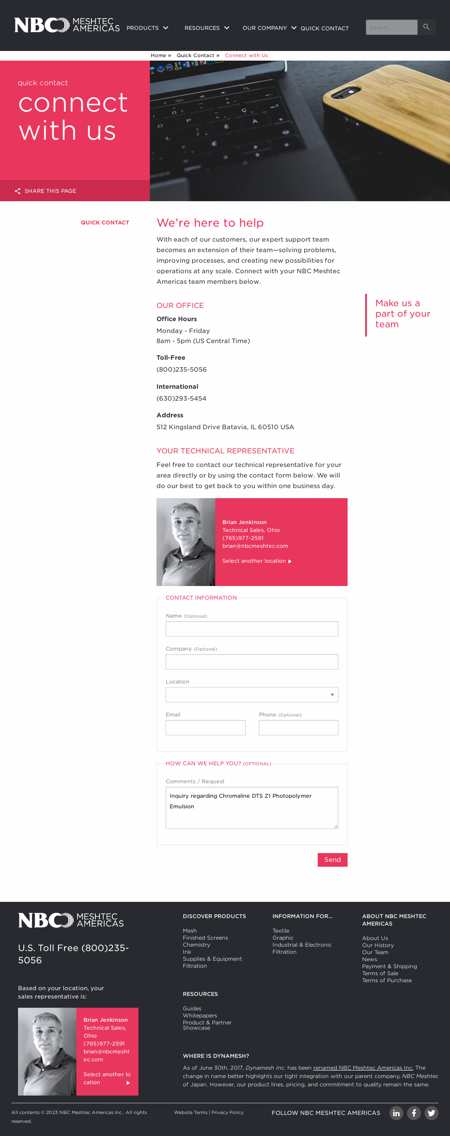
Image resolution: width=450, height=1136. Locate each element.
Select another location (257, 561)
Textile (280, 930)
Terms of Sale (380, 973)
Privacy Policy (227, 1112)
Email (206, 723)
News (369, 959)
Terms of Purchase (387, 980)
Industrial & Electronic (302, 944)
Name (252, 624)
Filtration (195, 965)
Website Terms (190, 1112)
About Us (375, 938)
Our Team (375, 952)
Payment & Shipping (389, 966)
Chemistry (196, 944)
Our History (378, 945)
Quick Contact (195, 55)
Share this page (45, 191)
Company (252, 657)
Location (252, 690)
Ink (187, 951)
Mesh (190, 930)
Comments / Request (252, 803)
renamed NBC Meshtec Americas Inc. (363, 1067)
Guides (192, 1008)
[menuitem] (149, 29)
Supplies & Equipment (212, 958)
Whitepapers (200, 1015)
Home (158, 55)
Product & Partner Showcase (207, 1025)
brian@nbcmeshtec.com (255, 546)
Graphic (283, 937)
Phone (299, 723)
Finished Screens (205, 937)
